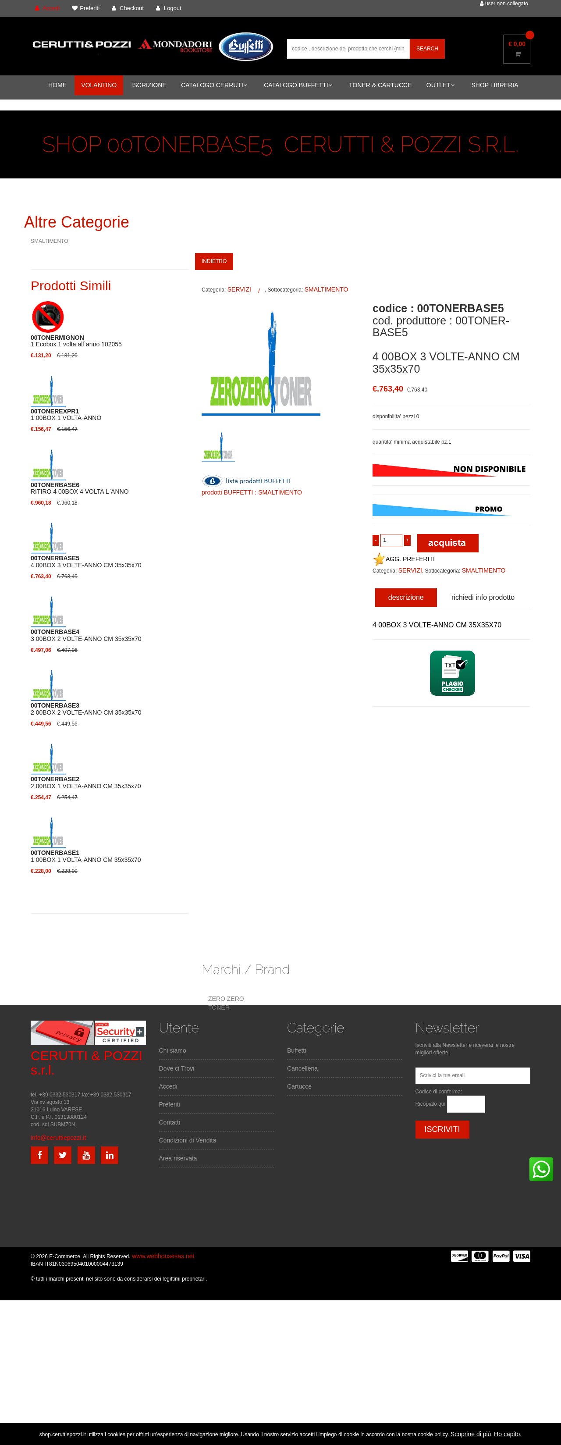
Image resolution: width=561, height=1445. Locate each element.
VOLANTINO (99, 85)
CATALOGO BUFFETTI (298, 85)
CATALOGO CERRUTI (214, 85)
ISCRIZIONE (149, 85)
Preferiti (169, 1104)
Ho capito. (508, 1434)
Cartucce (299, 1086)
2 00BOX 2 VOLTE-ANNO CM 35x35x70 (86, 708)
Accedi (168, 1086)
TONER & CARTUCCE (380, 85)
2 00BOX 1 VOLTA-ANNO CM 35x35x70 (86, 782)
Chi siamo (172, 1050)
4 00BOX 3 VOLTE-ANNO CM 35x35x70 (86, 561)
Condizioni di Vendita (188, 1140)
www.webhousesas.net (163, 1256)
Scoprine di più (471, 1434)
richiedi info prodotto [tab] (483, 597)
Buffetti (296, 1050)
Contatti (169, 1122)
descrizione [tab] (406, 597)
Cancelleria (302, 1068)
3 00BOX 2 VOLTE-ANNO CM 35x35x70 (86, 635)
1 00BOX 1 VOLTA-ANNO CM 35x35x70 (86, 856)
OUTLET (440, 85)
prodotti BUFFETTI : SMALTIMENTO (252, 492)
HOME (57, 85)
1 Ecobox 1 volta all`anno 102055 (76, 341)
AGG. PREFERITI (404, 558)
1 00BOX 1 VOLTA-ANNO (66, 414)
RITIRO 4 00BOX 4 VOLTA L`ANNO (80, 488)
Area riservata (178, 1158)
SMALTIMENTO (49, 241)
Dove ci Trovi (177, 1068)
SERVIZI (239, 289)
